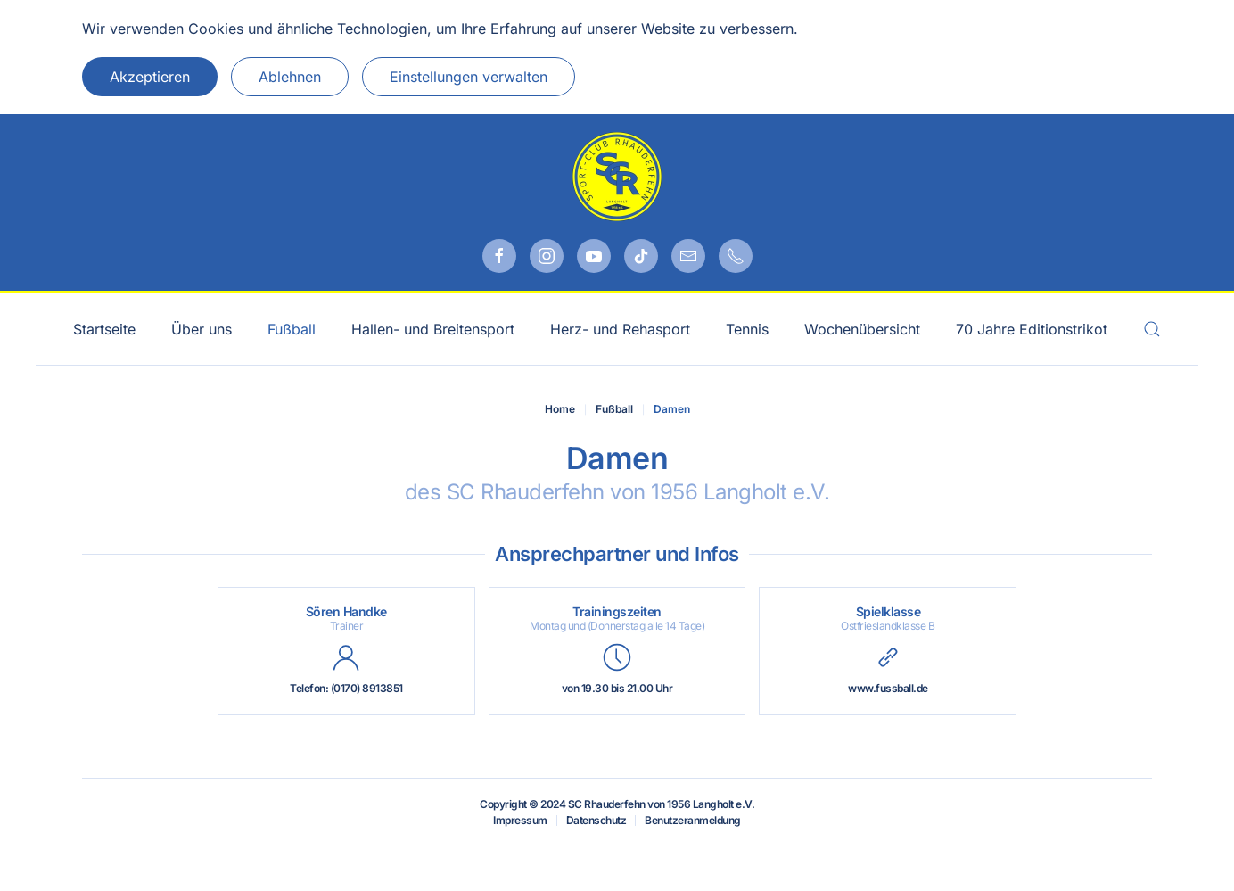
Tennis (747, 329)
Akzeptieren (150, 77)
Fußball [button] (291, 329)
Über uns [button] (201, 329)
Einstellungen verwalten (468, 77)
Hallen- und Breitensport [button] (432, 329)
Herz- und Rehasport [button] (620, 329)
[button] (1152, 329)
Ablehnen (290, 77)
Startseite (104, 329)
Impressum (520, 820)
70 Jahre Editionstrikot (1031, 329)
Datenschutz (596, 820)
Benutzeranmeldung (693, 820)
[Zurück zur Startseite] (617, 176)
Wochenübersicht (862, 329)
